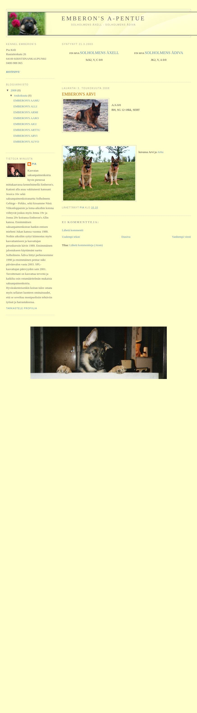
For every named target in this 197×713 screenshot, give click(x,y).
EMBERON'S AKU (25, 124)
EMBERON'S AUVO (26, 141)
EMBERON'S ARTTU (27, 130)
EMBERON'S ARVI (25, 135)
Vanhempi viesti (181, 236)
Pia (34, 164)
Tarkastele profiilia (21, 308)
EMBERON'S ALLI (25, 106)
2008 (14, 90)
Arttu (160, 152)
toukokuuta (21, 95)
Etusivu (126, 236)
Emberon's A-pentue (103, 18)
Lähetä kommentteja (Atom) (86, 245)
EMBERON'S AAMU (26, 100)
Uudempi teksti (71, 236)
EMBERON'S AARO (26, 118)
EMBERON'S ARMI (26, 112)
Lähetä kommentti (72, 230)
